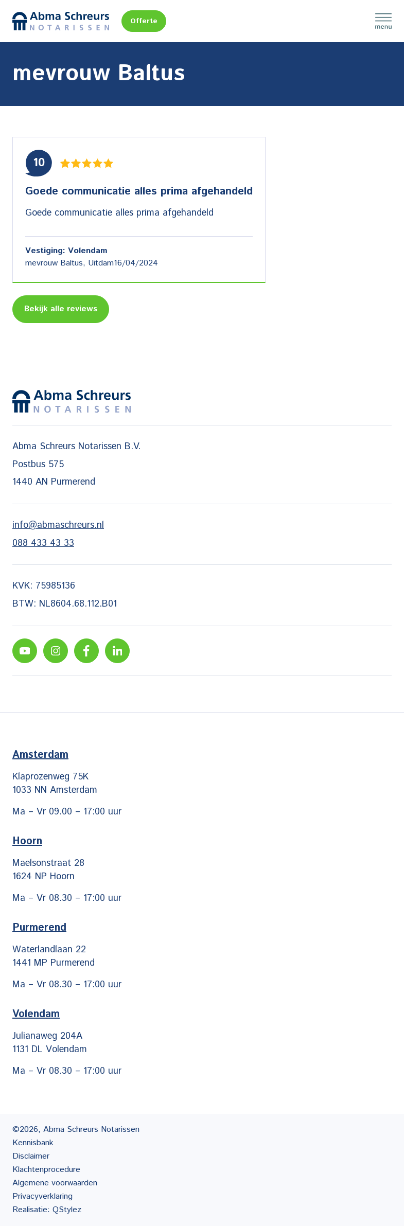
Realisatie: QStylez (46, 1210)
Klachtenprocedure (46, 1170)
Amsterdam (40, 755)
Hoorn (27, 841)
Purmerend (39, 927)
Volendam (36, 1014)
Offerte (143, 21)
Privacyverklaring (42, 1196)
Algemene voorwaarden (54, 1183)
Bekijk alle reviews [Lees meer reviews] (60, 309)
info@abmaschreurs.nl (58, 525)
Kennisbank (33, 1143)
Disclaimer (30, 1156)
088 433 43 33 (43, 543)
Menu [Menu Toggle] (383, 21)
